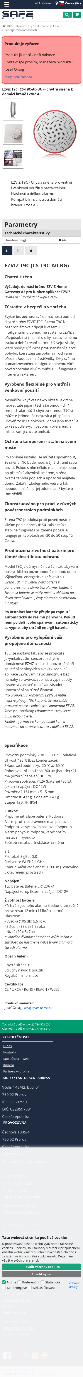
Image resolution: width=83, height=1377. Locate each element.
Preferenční (30, 1282)
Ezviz (58, 26)
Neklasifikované (44, 1288)
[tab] (7, 250)
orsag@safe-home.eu (18, 77)
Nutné (11, 1282)
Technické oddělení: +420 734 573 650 (26, 1024)
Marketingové (17, 1288)
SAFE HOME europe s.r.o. (19, 15)
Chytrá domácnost (40, 26)
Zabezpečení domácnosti (21, 30)
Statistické (52, 1282)
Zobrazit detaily (74, 1285)
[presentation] (7, 250)
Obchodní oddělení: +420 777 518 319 (26, 1029)
